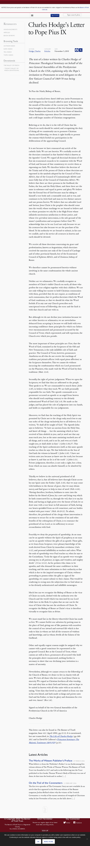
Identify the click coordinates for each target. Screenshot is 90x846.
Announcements (10, 29)
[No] (87, 839)
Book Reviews (9, 35)
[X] (80, 50)
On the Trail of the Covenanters (45, 782)
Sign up (45, 830)
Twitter (66, 823)
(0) (54, 15)
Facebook (77, 823)
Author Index (9, 46)
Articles (47, 51)
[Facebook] (76, 50)
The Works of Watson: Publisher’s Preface (50, 760)
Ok (38, 841)
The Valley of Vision (11, 65)
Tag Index (8, 52)
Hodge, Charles (35, 51)
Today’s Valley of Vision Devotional (11, 69)
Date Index (8, 49)
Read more (48, 841)
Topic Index (8, 55)
